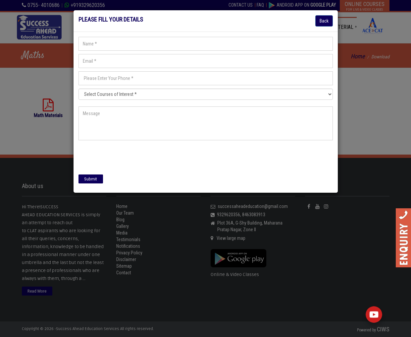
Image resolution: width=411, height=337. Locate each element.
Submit (90, 178)
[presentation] (128, 156)
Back (324, 21)
